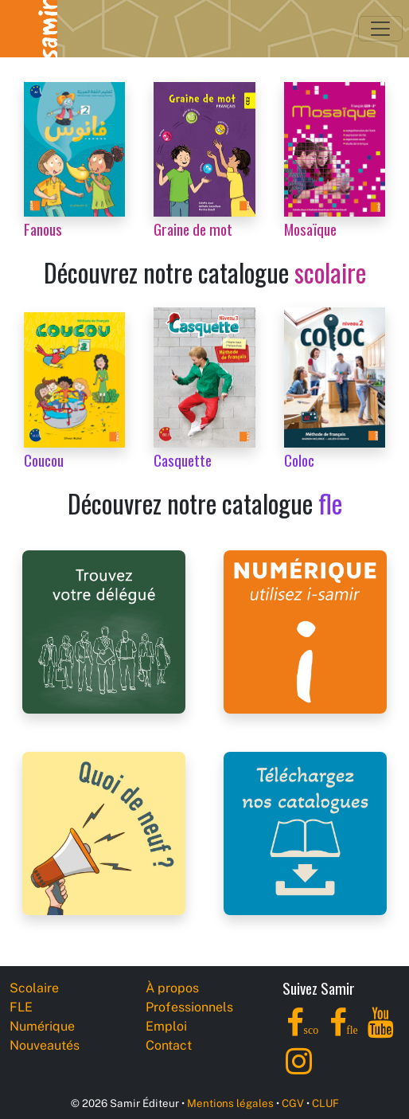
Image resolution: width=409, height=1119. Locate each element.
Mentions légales (230, 1103)
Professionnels (189, 1007)
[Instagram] (298, 1070)
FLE (21, 1007)
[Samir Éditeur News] (103, 832)
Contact (169, 1045)
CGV (293, 1103)
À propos (172, 988)
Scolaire (34, 988)
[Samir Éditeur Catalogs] (305, 832)
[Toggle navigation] (380, 28)
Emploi (166, 1026)
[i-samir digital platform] (305, 631)
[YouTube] (380, 1031)
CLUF (325, 1103)
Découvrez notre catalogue (205, 272)
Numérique (42, 1026)
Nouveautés (45, 1045)
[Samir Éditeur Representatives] (103, 631)
